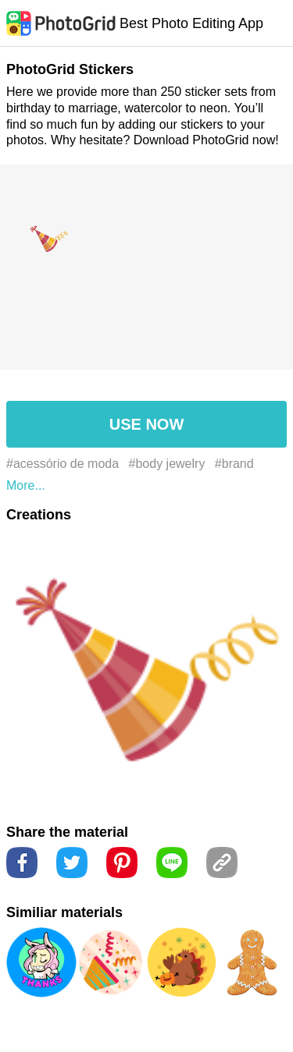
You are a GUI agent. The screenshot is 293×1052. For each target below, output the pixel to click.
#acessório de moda (62, 463)
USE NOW (146, 424)
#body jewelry (167, 463)
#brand (234, 463)
